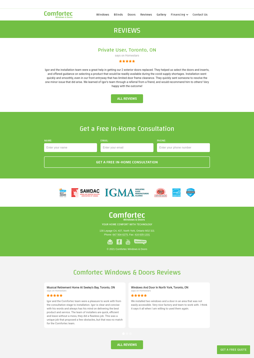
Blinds (118, 14)
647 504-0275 (120, 234)
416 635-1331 (142, 234)
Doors (132, 14)
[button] (179, 14)
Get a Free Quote (233, 350)
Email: (104, 144)
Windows (102, 14)
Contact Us (200, 14)
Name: (48, 144)
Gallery (161, 14)
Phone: (161, 144)
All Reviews (127, 98)
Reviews (146, 14)
